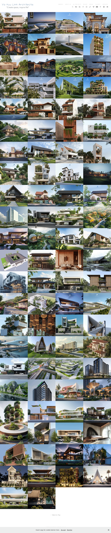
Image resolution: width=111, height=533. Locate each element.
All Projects (77, 4)
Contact (97, 4)
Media (91, 4)
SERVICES (105, 4)
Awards (60, 4)
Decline (69, 530)
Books (85, 4)
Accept (63, 530)
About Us (68, 4)
